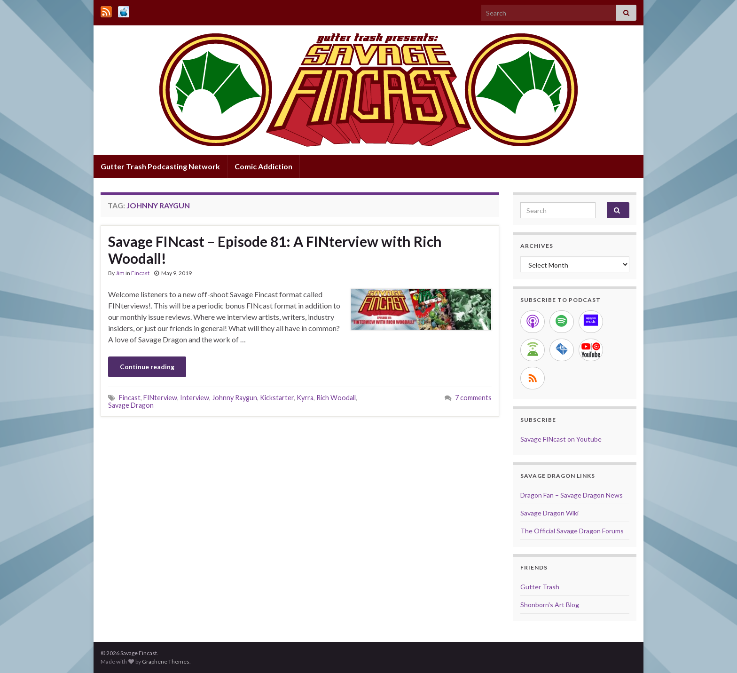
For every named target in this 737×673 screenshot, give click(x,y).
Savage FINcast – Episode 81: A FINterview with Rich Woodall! (275, 250)
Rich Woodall (336, 398)
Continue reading (147, 367)
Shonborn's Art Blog (549, 605)
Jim (120, 273)
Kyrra (305, 398)
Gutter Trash (539, 587)
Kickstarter (277, 398)
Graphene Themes (165, 661)
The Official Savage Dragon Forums (572, 531)
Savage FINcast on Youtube (561, 439)
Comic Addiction (263, 166)
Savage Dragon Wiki (549, 513)
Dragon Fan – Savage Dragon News (571, 495)
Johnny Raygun (234, 398)
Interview (194, 398)
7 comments (473, 398)
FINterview (160, 398)
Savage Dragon (131, 405)
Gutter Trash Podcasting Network (160, 166)
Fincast (140, 273)
